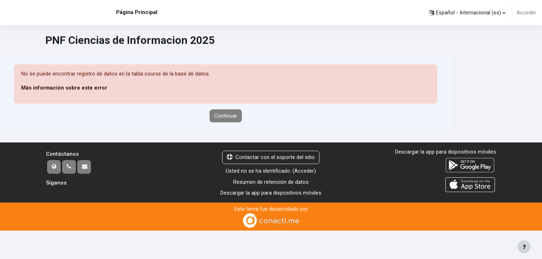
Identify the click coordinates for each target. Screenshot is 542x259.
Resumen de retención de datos (271, 182)
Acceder (526, 12)
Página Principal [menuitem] (136, 12)
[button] (467, 12)
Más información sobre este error (64, 88)
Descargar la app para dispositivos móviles (270, 193)
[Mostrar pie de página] (524, 246)
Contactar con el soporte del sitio (271, 157)
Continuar (225, 116)
